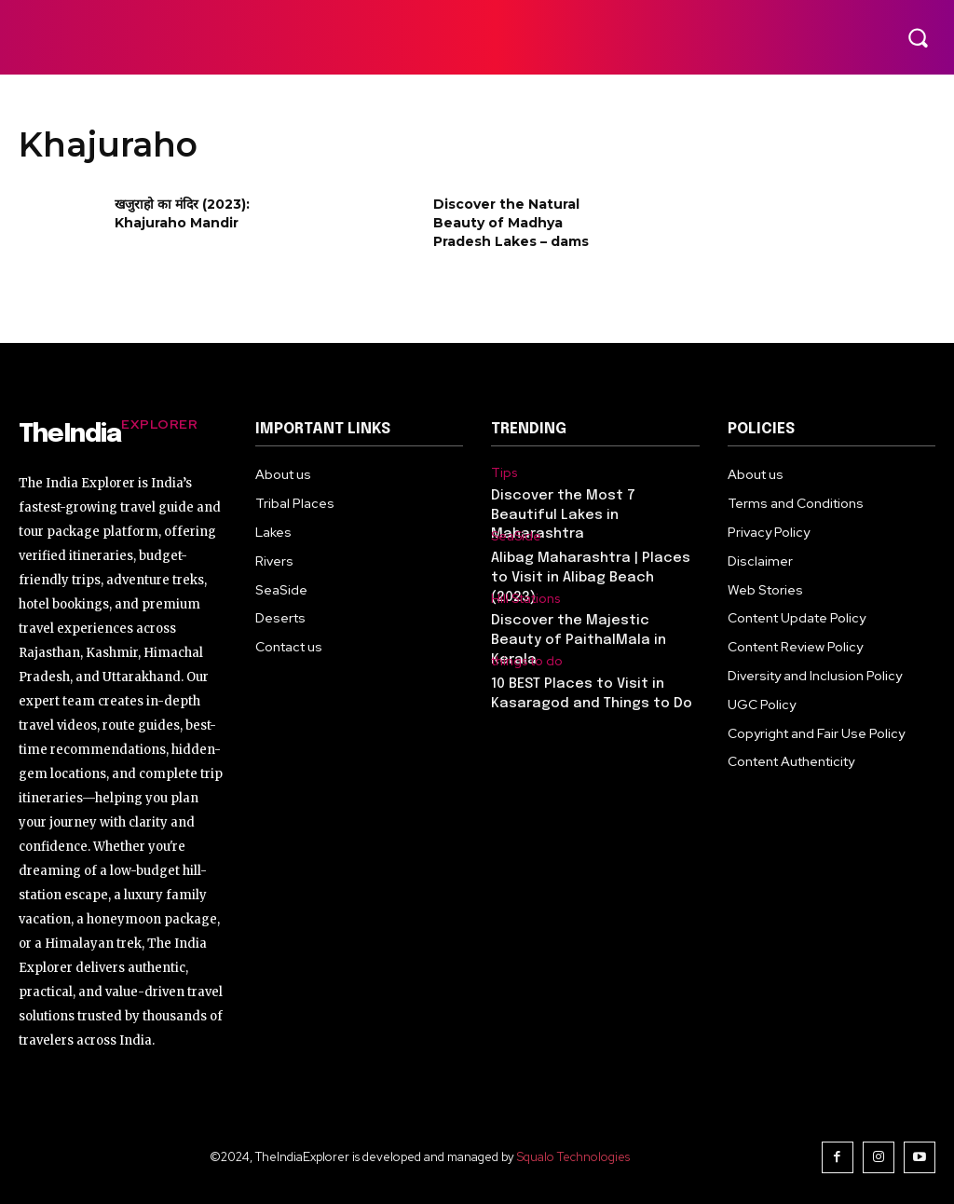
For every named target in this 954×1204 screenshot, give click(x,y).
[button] (917, 37)
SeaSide (514, 534)
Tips (503, 472)
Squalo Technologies (576, 1156)
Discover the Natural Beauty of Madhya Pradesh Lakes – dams (511, 222)
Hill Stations (525, 597)
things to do (526, 658)
